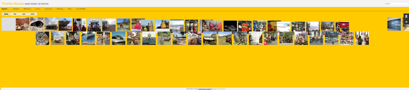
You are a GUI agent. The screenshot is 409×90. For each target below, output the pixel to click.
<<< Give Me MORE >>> (81, 9)
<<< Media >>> (69, 9)
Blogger (215, 88)
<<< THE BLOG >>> (15, 9)
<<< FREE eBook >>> (27, 9)
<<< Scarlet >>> (37, 9)
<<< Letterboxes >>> (48, 9)
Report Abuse (221, 88)
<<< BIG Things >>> (60, 9)
